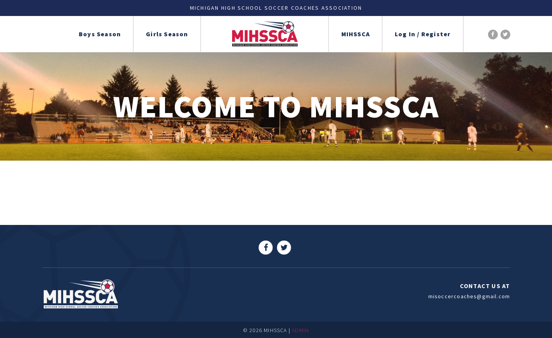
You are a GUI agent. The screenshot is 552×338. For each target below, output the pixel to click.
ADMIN (300, 330)
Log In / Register (423, 34)
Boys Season (100, 34)
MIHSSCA (355, 34)
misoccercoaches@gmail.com (469, 296)
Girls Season (167, 34)
